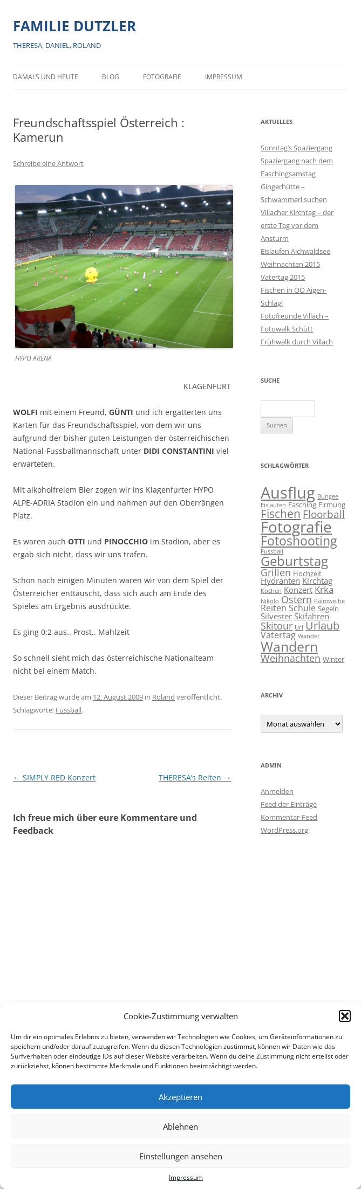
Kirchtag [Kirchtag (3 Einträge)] (317, 581)
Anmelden (277, 791)
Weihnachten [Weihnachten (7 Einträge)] (291, 658)
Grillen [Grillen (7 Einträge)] (276, 572)
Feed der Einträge (289, 804)
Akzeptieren (180, 1096)
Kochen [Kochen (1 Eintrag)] (271, 590)
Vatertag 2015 (283, 277)
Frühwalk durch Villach (297, 342)
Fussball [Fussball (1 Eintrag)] (272, 551)
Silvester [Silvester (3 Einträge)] (276, 616)
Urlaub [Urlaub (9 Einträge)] (322, 625)
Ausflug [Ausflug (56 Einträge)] (288, 492)
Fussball (68, 710)
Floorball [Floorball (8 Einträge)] (324, 514)
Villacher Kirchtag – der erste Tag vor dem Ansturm (297, 225)
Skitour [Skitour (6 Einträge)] (276, 625)
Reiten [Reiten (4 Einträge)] (274, 608)
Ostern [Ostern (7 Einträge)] (296, 599)
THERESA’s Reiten (195, 777)
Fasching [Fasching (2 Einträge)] (302, 504)
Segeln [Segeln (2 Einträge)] (328, 608)
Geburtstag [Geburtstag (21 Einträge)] (294, 561)
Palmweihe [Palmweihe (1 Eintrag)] (329, 601)
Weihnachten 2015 (290, 264)
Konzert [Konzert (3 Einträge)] (298, 590)
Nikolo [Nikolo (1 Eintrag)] (270, 601)
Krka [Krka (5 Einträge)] (324, 589)
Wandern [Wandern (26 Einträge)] (289, 646)
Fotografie (162, 76)
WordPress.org (284, 830)
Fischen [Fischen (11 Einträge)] (281, 513)
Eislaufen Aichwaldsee (295, 251)
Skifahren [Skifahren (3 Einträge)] (311, 616)
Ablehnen (180, 1126)
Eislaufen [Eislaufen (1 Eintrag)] (273, 505)
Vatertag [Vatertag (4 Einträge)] (278, 635)
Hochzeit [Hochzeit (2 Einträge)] (307, 573)
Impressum (186, 1177)
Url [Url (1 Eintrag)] (299, 627)
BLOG (110, 76)
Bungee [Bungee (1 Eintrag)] (327, 496)
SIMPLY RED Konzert (54, 777)
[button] (344, 1016)
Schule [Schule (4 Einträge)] (302, 608)
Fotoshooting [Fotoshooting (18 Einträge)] (299, 540)
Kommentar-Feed (289, 817)
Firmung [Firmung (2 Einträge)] (331, 504)
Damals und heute (45, 76)
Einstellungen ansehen (180, 1156)
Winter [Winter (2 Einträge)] (333, 659)
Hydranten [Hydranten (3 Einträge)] (280, 581)
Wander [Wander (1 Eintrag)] (309, 636)
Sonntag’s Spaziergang (296, 148)
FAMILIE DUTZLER (74, 26)
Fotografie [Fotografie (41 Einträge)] (296, 527)
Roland (163, 697)
